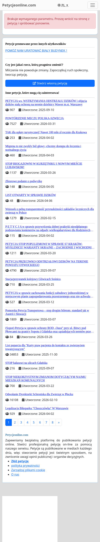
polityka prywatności (25, 466)
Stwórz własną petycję (50, 83)
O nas (15, 474)
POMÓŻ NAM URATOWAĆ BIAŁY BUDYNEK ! (36, 50)
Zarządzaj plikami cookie (28, 470)
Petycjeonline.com (19, 5)
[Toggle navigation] (92, 5)
